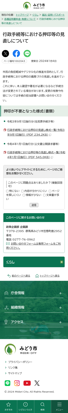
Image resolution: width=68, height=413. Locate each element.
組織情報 (17, 307)
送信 (34, 205)
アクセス (17, 322)
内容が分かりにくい (35, 191)
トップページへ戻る (50, 276)
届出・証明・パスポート (53, 15)
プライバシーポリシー (20, 362)
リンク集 (13, 367)
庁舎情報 (17, 293)
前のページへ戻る (21, 276)
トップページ (22, 15)
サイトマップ (15, 373)
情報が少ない (33, 195)
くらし (35, 15)
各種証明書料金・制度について (20, 19)
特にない (14, 191)
